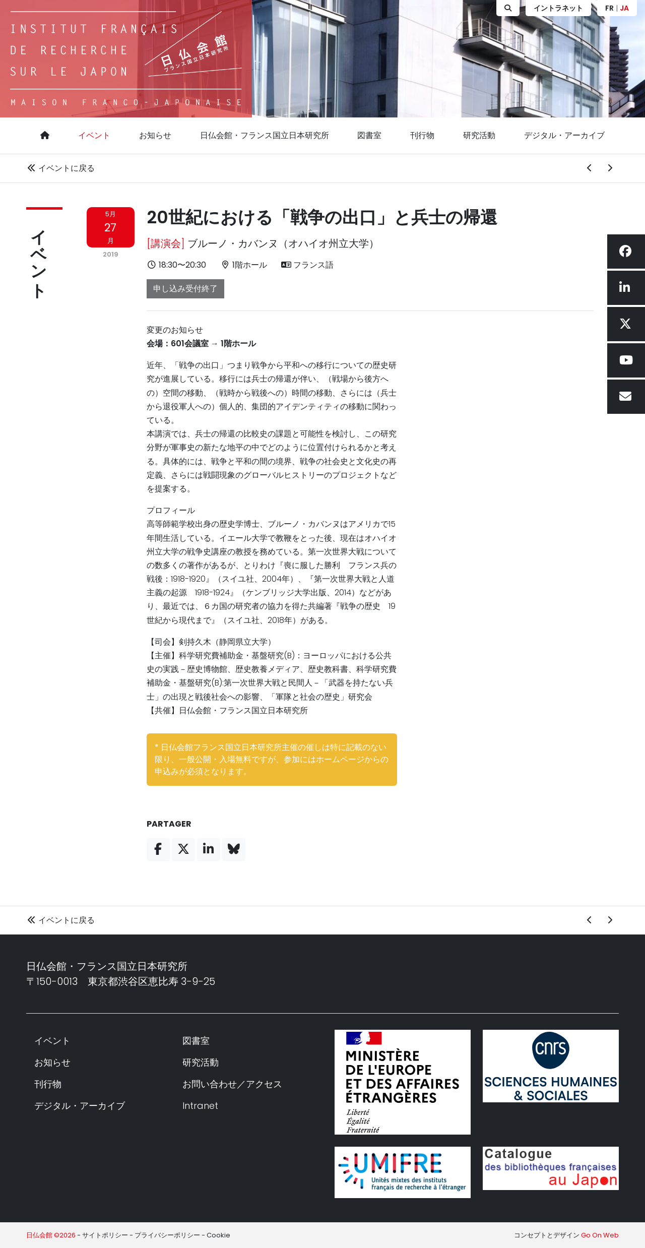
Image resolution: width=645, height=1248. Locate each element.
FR (609, 8)
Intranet (200, 1105)
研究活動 (479, 135)
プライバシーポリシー (167, 1235)
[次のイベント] (610, 168)
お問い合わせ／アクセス (232, 1084)
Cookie (218, 1235)
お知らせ (155, 135)
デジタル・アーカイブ (564, 135)
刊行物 (422, 135)
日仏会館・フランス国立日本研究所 (264, 135)
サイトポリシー (105, 1235)
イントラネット (558, 8)
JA (624, 8)
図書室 (369, 135)
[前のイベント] (589, 168)
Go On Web (600, 1235)
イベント (94, 135)
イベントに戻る (60, 168)
